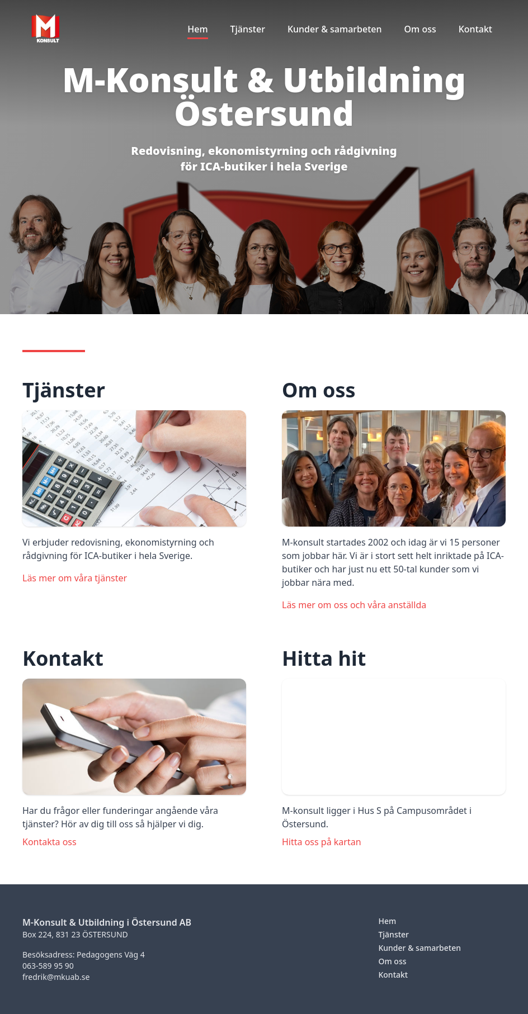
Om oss (392, 961)
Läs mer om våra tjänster (74, 578)
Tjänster (393, 934)
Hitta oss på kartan (321, 842)
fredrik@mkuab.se (55, 977)
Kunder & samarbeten (419, 947)
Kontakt (393, 974)
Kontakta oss (49, 842)
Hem (387, 921)
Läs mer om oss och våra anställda (354, 605)
